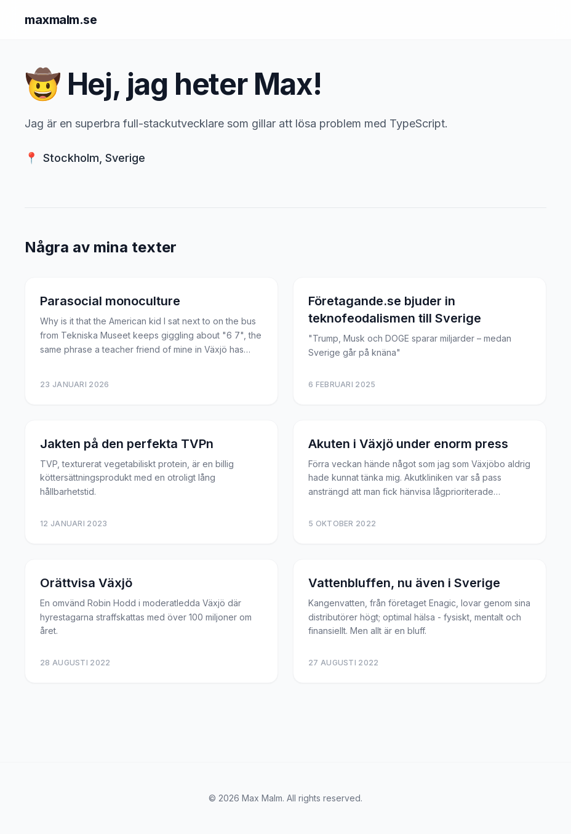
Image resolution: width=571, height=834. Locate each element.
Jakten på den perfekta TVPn (127, 443)
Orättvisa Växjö (86, 582)
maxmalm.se (61, 19)
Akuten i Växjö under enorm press (408, 443)
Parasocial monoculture (110, 301)
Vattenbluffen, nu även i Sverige (404, 582)
